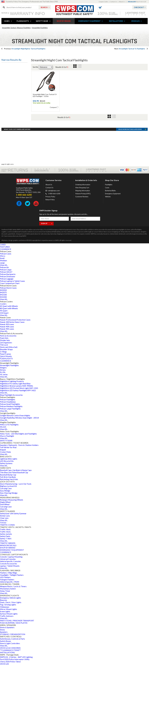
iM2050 (3, 351)
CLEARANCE (5, 310)
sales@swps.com (54, 252)
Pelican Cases (5, 315)
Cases (107, 249)
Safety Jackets (6, 595)
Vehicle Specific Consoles (10, 622)
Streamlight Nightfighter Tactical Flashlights (24, 49)
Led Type (7, 135)
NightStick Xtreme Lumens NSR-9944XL (16, 447)
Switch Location (10, 147)
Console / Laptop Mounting (11, 618)
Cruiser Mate (5, 513)
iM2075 (3, 353)
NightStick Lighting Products (12, 442)
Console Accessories (8, 624)
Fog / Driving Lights (8, 665)
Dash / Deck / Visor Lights (10, 663)
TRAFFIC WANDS (7, 604)
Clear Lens (4, 579)
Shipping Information (82, 252)
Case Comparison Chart (9, 344)
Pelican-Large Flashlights (10, 469)
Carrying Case (6, 549)
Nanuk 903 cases (7, 385)
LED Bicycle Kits (7, 522)
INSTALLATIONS (116, 21)
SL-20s (2, 433)
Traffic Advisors (6, 677)
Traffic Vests (5, 590)
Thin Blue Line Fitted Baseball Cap (14, 533)
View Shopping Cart (82, 249)
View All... (4, 326)
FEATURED (5, 308)
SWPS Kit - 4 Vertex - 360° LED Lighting (16, 718)
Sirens (2, 691)
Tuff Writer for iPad (8, 508)
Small (2, 319)
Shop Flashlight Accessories (11, 456)
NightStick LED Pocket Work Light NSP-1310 (19, 449)
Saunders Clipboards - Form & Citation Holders (19, 506)
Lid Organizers (6, 403)
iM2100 (3, 356)
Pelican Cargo (5, 330)
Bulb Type (7, 89)
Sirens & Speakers (7, 688)
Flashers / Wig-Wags (8, 634)
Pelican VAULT (6, 333)
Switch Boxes (5, 702)
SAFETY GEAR (42, 21)
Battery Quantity (10, 112)
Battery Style (8, 101)
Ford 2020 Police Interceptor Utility (14, 720)
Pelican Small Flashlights (10, 465)
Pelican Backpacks (8, 335)
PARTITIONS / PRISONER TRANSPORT (17, 681)
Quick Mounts (6, 417)
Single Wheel (5, 563)
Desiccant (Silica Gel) (8, 408)
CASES (6, 21)
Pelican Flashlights (7, 460)
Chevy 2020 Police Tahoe (10, 722)
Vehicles (108, 258)
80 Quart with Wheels (9, 369)
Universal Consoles (8, 620)
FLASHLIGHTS (23, 21)
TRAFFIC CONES (7, 586)
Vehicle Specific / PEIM (9, 643)
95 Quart (3, 371)
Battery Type (8, 78)
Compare (53, 107)
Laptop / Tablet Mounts (9, 627)
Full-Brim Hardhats (8, 538)
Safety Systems (6, 524)
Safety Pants (5, 597)
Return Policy (50, 261)
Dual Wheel (4, 565)
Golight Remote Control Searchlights (15, 476)
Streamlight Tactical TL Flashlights (129, 49)
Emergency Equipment (113, 255)
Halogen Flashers (7, 640)
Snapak (3, 511)
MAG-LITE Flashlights (9, 485)
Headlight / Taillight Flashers (12, 636)
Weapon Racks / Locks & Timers (13, 647)
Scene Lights (5, 672)
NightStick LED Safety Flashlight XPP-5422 (18, 451)
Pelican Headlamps (8, 463)
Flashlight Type (9, 66)
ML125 (3, 488)
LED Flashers (5, 638)
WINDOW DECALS (8, 606)
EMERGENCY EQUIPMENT (89, 21)
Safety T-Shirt (5, 599)
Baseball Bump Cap (8, 536)
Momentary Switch (8, 650)
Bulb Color (7, 124)
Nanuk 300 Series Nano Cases (12, 383)
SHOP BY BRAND (64, 21)
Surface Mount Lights (9, 675)
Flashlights (108, 246)
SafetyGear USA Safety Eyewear (13, 574)
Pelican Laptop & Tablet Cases (12, 342)
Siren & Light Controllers (10, 704)
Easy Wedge (5, 552)
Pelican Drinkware (7, 337)
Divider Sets (5, 401)
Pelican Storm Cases (8, 349)
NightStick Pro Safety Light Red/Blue (15, 444)
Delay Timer (5, 652)
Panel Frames (5, 415)
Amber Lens (5, 577)
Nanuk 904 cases (7, 387)
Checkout (139, 7)
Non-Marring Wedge (8, 554)
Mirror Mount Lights (8, 670)
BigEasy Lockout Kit (8, 547)
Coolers (3, 365)
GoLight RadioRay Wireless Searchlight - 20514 (19, 479)
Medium (3, 321)
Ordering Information (82, 246)
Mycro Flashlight (7, 497)
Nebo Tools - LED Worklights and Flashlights (18, 495)
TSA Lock (4, 406)
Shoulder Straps (6, 410)
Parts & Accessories (8, 397)
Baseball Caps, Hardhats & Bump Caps (16, 531)
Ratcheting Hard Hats (9, 540)
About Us (122, 2)
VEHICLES (135, 21)
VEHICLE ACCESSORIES (10, 709)
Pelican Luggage (6, 340)
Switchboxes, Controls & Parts (12, 700)
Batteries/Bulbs (110, 252)
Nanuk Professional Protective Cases (15, 381)
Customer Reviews (81, 258)
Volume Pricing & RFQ (82, 255)
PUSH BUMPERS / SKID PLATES (13, 684)
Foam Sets (4, 399)
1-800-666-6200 (54, 255)
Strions (3, 431)
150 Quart (4, 374)
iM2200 (3, 358)
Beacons (3, 661)
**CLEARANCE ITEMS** (10, 711)
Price (5, 158)
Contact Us (113, 2)
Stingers (3, 428)
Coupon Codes (103, 2)
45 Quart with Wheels (9, 367)
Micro (2, 317)
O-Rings (3, 413)
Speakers (4, 693)
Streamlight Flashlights (40, 28)
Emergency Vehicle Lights (10, 659)
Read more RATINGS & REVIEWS (130, 190)
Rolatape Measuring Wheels (11, 561)
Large (2, 324)
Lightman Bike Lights (8, 520)
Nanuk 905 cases (7, 390)
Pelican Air (4, 328)
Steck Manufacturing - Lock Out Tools (15, 545)
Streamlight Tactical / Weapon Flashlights (16, 28)
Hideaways (4, 668)
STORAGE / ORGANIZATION (12, 695)
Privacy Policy (50, 258)
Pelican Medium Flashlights (11, 467)
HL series (4, 435)
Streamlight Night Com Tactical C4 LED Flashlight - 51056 (45, 95)
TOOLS (3, 583)
